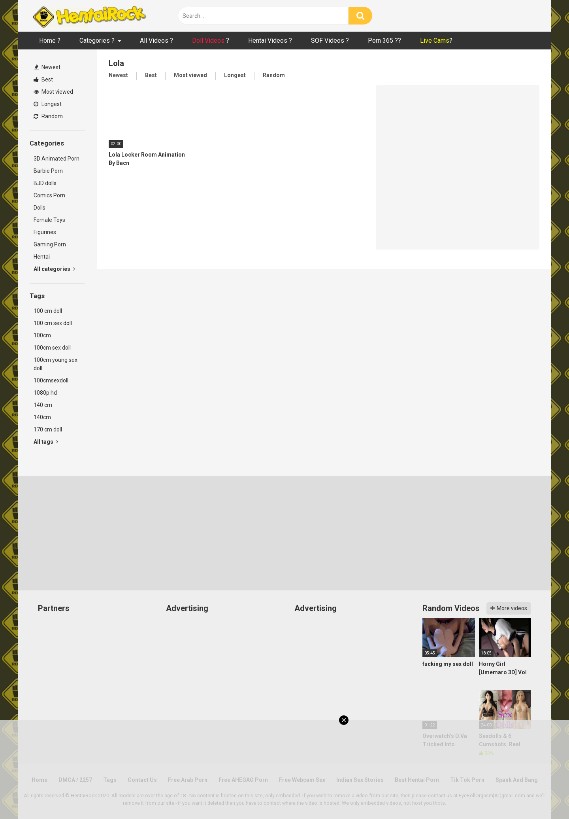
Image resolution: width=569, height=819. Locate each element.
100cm (42, 335)
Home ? (49, 40)
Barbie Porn (48, 171)
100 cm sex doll (53, 323)
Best (43, 79)
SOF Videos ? (330, 40)
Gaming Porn (50, 244)
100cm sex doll (52, 347)
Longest (48, 104)
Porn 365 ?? (384, 40)
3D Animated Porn (56, 158)
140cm (42, 417)
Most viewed (53, 92)
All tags (46, 442)
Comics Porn (49, 195)
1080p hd (45, 393)
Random (48, 116)
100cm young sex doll (55, 364)
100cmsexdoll (51, 380)
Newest (47, 67)
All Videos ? (156, 40)
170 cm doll (48, 429)
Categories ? (97, 40)
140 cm (43, 405)
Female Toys (49, 220)
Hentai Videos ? (270, 40)
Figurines (45, 232)
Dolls (39, 207)
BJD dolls (45, 183)
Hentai (42, 256)
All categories (54, 269)
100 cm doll (48, 311)
